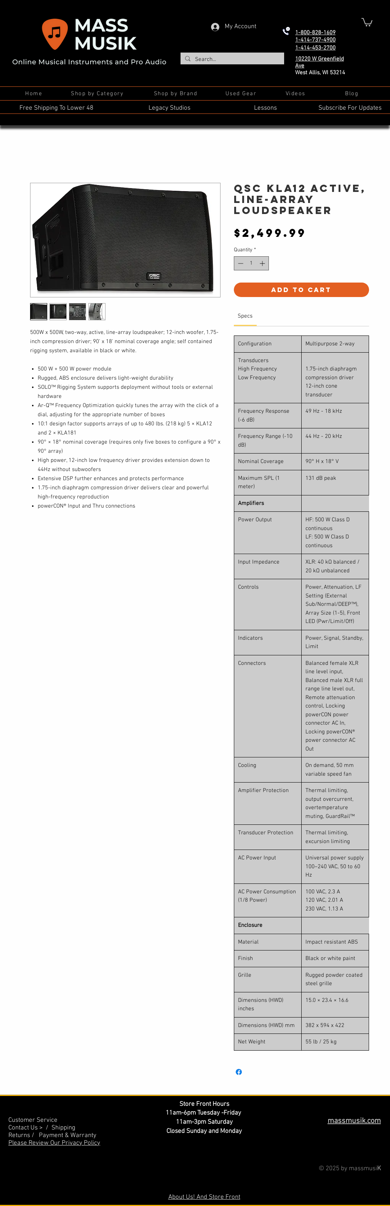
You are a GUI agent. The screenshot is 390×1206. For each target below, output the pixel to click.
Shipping (63, 1128)
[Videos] (296, 93)
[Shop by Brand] (176, 93)
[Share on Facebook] (238, 1072)
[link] (245, 316)
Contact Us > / (29, 1128)
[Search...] (231, 60)
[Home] (34, 93)
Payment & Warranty (67, 1135)
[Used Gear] (242, 93)
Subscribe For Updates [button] (350, 108)
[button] (366, 21)
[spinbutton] (251, 263)
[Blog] (352, 93)
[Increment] (263, 263)
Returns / (23, 1135)
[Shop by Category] (97, 93)
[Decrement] (240, 263)
